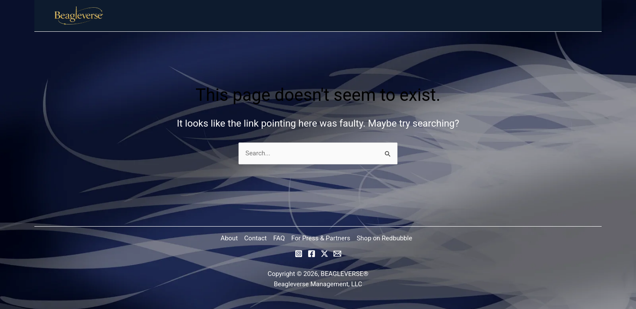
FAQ (279, 238)
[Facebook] (311, 254)
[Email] (337, 254)
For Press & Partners (320, 238)
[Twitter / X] (324, 254)
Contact (255, 238)
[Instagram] (299, 254)
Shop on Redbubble (384, 238)
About (229, 238)
